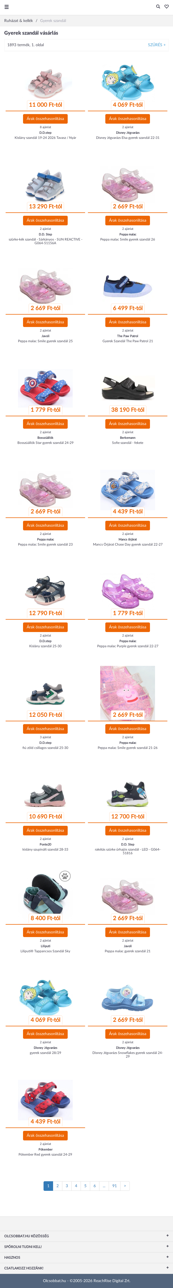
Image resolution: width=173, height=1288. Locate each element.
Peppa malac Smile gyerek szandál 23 (45, 544)
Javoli (45, 336)
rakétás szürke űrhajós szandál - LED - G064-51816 (127, 851)
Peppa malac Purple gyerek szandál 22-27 (127, 646)
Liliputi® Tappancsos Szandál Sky (45, 951)
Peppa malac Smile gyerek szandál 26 (127, 239)
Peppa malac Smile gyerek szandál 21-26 (128, 747)
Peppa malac (127, 234)
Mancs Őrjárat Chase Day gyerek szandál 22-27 (128, 544)
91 (114, 1186)
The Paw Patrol (127, 336)
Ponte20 (45, 844)
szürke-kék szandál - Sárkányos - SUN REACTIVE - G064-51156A (45, 241)
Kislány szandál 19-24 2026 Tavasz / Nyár (45, 137)
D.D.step (45, 132)
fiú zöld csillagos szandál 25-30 (45, 747)
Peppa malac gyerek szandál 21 (128, 951)
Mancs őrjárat (128, 539)
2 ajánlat (127, 127)
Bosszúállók (45, 437)
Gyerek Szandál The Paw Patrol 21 (128, 341)
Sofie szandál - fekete (127, 442)
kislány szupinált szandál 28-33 (45, 849)
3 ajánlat (45, 737)
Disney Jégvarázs (128, 132)
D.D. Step (45, 234)
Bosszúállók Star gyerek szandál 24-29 (45, 442)
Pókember (45, 1149)
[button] (165, 7)
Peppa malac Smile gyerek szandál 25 (45, 341)
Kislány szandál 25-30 (45, 646)
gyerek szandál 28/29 (45, 1053)
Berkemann (127, 437)
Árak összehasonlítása (45, 119)
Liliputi (45, 946)
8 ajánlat (45, 127)
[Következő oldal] (125, 1186)
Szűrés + (157, 45)
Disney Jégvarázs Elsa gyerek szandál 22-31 (128, 137)
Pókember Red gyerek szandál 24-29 (45, 1154)
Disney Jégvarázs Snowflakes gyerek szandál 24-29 (127, 1054)
